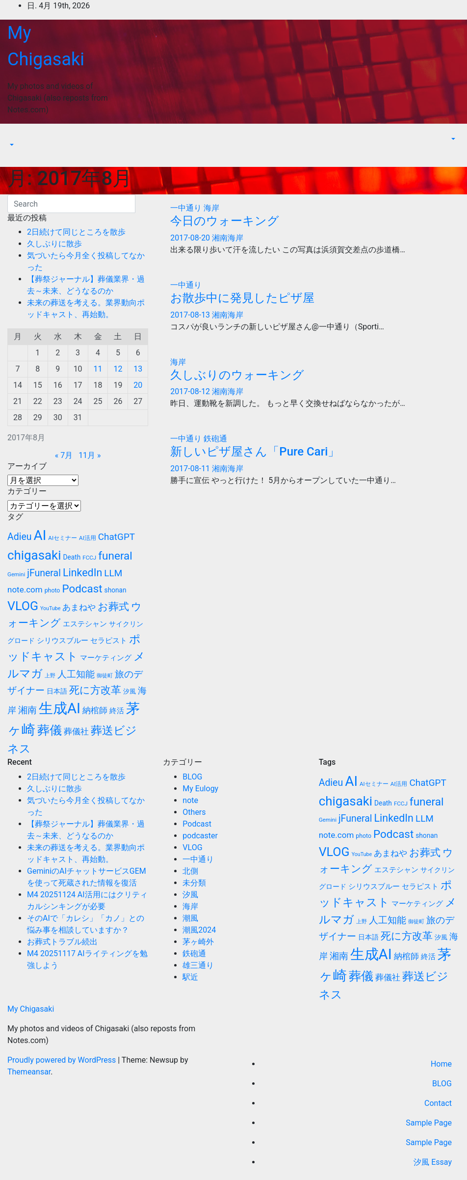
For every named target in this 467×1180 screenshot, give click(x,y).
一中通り (187, 208)
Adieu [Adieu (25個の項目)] (19, 536)
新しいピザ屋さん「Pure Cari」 (254, 451)
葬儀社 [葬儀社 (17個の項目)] (76, 731)
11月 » (89, 455)
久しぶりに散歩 (54, 243)
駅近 (190, 977)
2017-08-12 (191, 391)
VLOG (192, 847)
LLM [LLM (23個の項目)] (113, 573)
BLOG (192, 776)
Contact (438, 1103)
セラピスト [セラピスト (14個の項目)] (108, 640)
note (190, 800)
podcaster (200, 835)
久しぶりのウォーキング (237, 375)
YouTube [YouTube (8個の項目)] (50, 608)
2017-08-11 (191, 468)
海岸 (211, 208)
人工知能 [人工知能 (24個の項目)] (76, 674)
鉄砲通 (215, 438)
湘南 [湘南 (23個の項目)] (27, 710)
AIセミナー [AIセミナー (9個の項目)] (62, 538)
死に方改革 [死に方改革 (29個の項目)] (95, 690)
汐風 (190, 894)
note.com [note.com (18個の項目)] (25, 589)
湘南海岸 (227, 237)
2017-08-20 (191, 237)
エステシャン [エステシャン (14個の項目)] (85, 623)
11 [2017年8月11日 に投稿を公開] (98, 369)
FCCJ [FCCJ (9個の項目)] (89, 557)
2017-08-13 (191, 315)
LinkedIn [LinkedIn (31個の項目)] (82, 572)
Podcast (196, 824)
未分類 (194, 882)
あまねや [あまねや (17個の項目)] (79, 607)
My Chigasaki (30, 1009)
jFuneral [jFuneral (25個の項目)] (44, 573)
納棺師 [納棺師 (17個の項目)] (94, 710)
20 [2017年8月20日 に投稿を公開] (137, 385)
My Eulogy (200, 788)
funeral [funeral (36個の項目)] (115, 556)
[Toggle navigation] (14, 136)
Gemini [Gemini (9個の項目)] (16, 574)
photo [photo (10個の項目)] (52, 590)
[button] (11, 145)
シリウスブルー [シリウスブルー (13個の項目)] (62, 641)
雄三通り (198, 965)
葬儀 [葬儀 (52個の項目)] (49, 730)
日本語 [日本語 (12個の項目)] (57, 691)
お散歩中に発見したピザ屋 (242, 298)
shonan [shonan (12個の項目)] (115, 590)
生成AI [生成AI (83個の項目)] (59, 708)
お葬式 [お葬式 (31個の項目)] (113, 606)
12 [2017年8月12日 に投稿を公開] (117, 369)
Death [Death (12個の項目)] (71, 557)
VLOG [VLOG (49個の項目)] (22, 606)
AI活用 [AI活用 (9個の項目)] (87, 538)
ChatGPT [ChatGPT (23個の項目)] (116, 536)
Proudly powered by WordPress (62, 1060)
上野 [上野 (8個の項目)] (50, 675)
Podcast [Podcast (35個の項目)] (82, 588)
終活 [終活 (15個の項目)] (116, 710)
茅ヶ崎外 (198, 941)
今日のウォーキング (224, 221)
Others (194, 812)
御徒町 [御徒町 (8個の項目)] (105, 675)
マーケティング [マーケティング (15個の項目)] (105, 657)
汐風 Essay (433, 1162)
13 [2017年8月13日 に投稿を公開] (137, 369)
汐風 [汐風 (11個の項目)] (129, 691)
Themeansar (29, 1071)
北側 (190, 871)
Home (441, 1064)
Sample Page (429, 1122)
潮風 (190, 918)
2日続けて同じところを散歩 (76, 232)
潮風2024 (199, 930)
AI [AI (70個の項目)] (40, 535)
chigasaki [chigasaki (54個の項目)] (34, 555)
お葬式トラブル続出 (62, 941)
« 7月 (64, 455)
